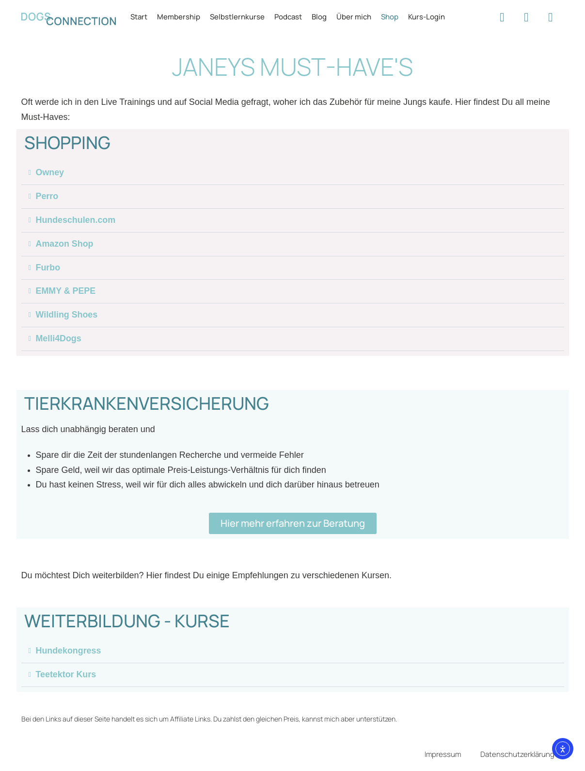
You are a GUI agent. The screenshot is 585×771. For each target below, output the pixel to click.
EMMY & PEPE (66, 292)
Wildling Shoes (67, 315)
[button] (292, 173)
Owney (50, 173)
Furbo (48, 268)
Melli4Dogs (59, 339)
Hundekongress (69, 651)
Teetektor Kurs (66, 675)
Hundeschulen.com (76, 220)
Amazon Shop (65, 244)
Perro (47, 196)
